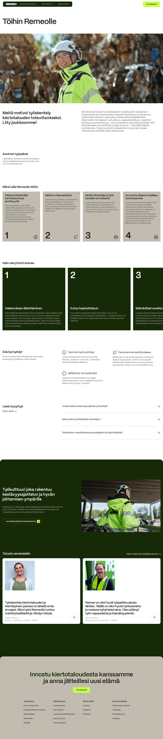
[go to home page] (11, 4)
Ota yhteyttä (151, 4)
